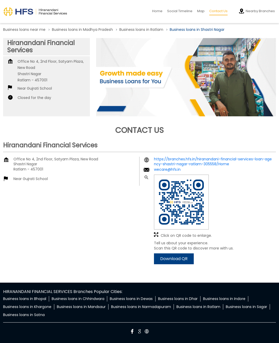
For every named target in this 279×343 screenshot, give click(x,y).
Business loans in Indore (224, 298)
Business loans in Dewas (131, 298)
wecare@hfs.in (167, 169)
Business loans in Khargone (27, 306)
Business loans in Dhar (178, 298)
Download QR (174, 259)
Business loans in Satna (24, 314)
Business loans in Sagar (246, 306)
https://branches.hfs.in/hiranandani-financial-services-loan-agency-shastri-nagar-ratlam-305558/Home (213, 161)
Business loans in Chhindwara (78, 298)
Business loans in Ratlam (198, 306)
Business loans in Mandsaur (81, 306)
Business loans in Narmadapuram (141, 306)
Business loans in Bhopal (24, 298)
